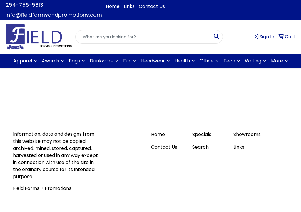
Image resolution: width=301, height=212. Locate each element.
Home (113, 6)
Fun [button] (127, 60)
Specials (201, 134)
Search (200, 147)
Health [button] (182, 60)
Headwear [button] (153, 60)
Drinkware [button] (101, 60)
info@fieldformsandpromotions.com (54, 15)
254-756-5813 (24, 5)
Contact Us (152, 6)
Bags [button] (74, 60)
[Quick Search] (142, 37)
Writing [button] (253, 60)
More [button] (277, 60)
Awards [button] (50, 60)
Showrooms (247, 134)
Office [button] (207, 60)
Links (129, 6)
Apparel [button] (22, 60)
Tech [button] (229, 60)
